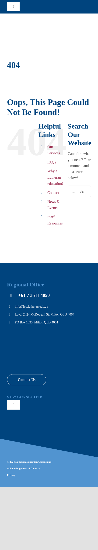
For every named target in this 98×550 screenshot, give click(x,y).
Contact (53, 193)
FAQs (51, 162)
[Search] (73, 191)
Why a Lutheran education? (55, 177)
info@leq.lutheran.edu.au (31, 306)
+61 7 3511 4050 (34, 295)
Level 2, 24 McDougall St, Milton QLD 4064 (44, 314)
